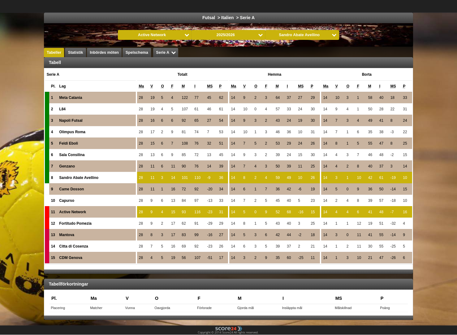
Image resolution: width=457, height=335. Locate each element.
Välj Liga (146, 6)
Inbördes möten (104, 52)
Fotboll (180, 6)
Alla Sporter (397, 6)
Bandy (369, 6)
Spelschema (137, 52)
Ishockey (205, 6)
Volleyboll (313, 6)
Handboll (285, 6)
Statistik (75, 52)
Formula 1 (257, 6)
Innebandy (342, 6)
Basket (231, 6)
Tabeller (54, 52)
